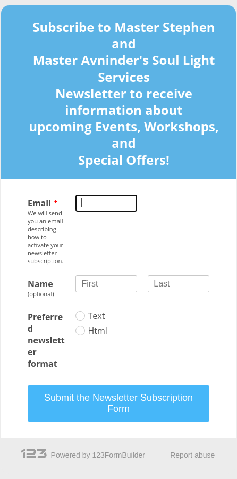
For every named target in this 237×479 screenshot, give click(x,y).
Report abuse (192, 455)
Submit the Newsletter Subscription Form (118, 403)
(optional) (41, 294)
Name (40, 284)
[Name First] (106, 283)
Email (39, 203)
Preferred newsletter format (46, 340)
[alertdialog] (118, 96)
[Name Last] (178, 283)
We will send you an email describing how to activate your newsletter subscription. (45, 237)
